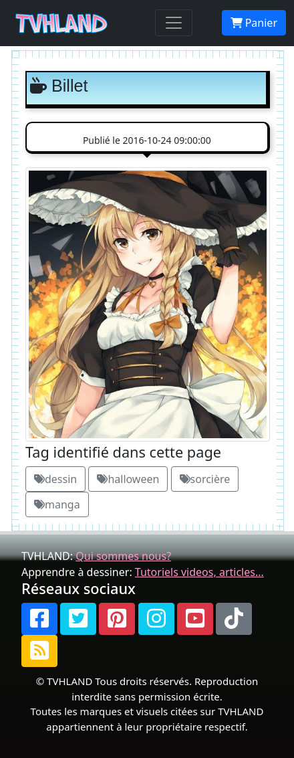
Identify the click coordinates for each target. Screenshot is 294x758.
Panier (254, 22)
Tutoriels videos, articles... (199, 572)
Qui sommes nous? (123, 556)
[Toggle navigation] (173, 22)
